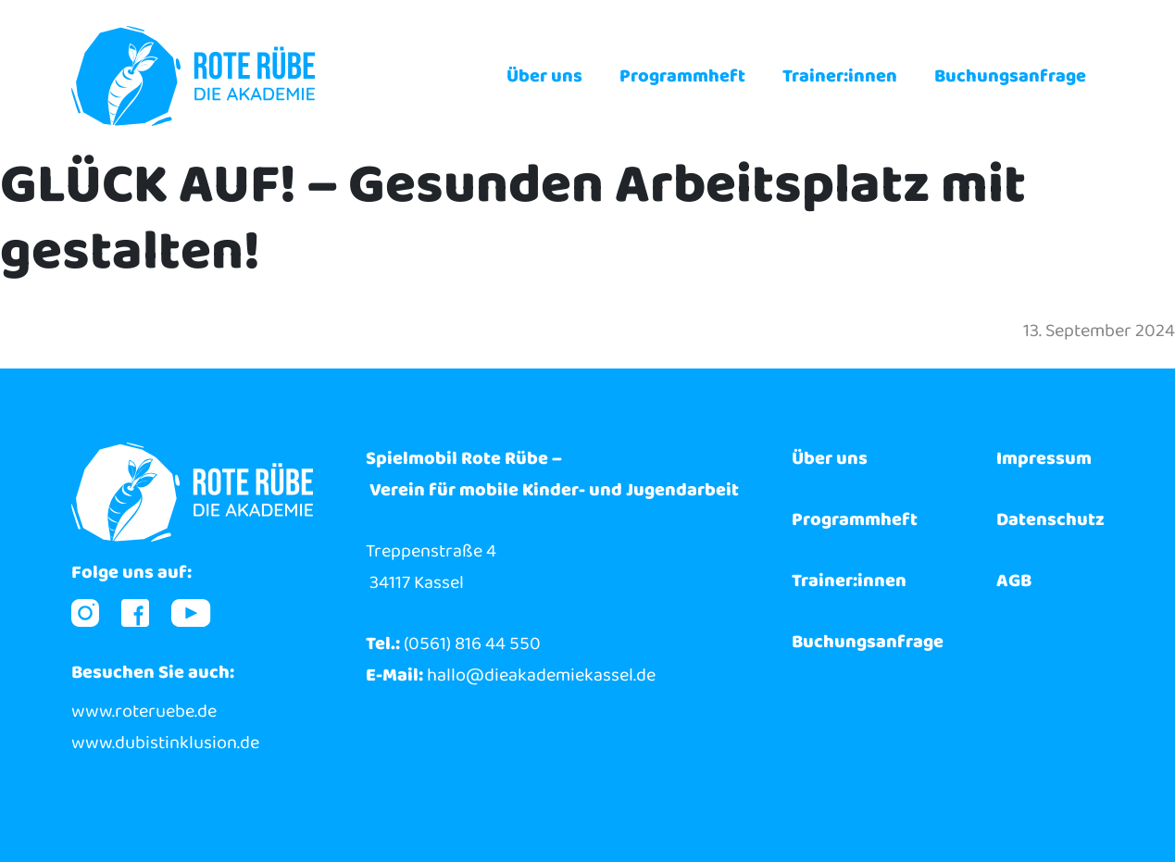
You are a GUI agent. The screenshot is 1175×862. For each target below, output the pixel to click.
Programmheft (682, 76)
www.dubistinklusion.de (165, 742)
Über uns (544, 76)
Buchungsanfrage (1010, 76)
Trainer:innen (839, 76)
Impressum (1044, 458)
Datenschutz (1050, 519)
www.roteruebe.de (144, 711)
